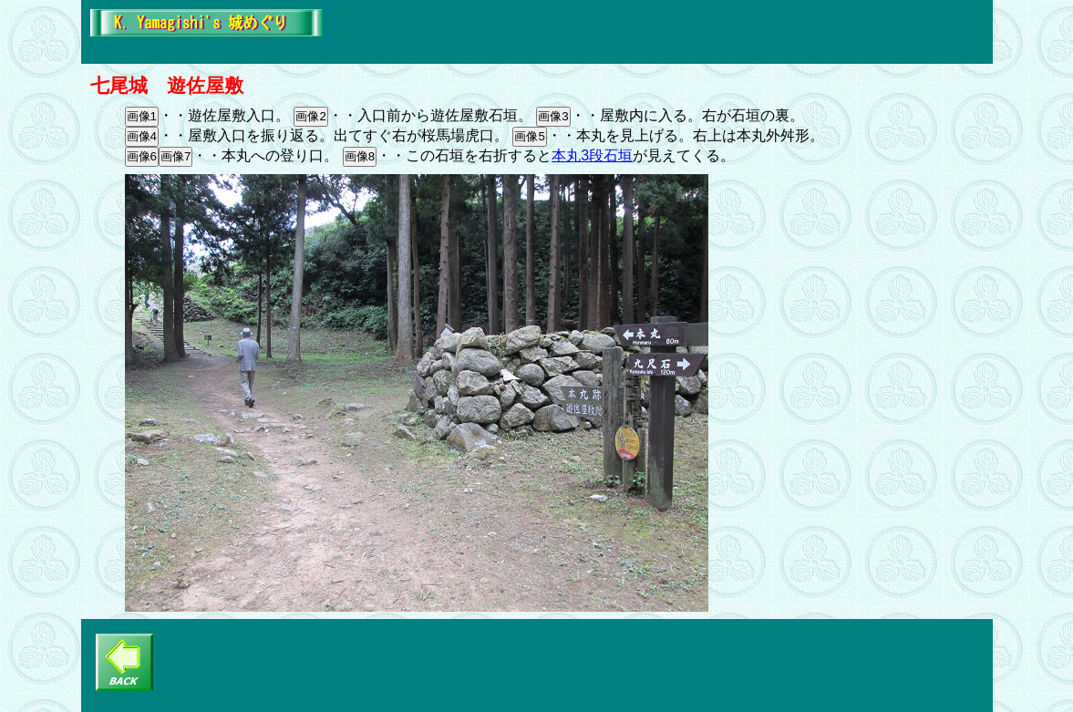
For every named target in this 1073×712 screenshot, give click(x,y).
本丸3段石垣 (592, 155)
